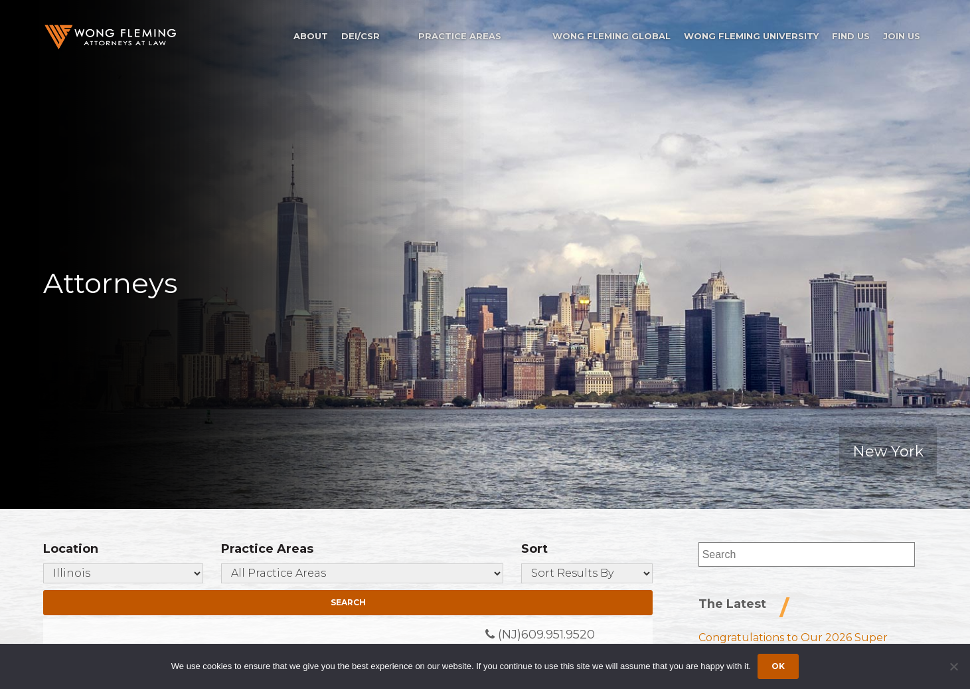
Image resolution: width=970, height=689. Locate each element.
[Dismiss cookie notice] (953, 666)
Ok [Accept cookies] (778, 666)
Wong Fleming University (751, 36)
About (310, 36)
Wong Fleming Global (611, 36)
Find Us (851, 36)
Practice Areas (459, 36)
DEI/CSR (360, 36)
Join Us (901, 36)
